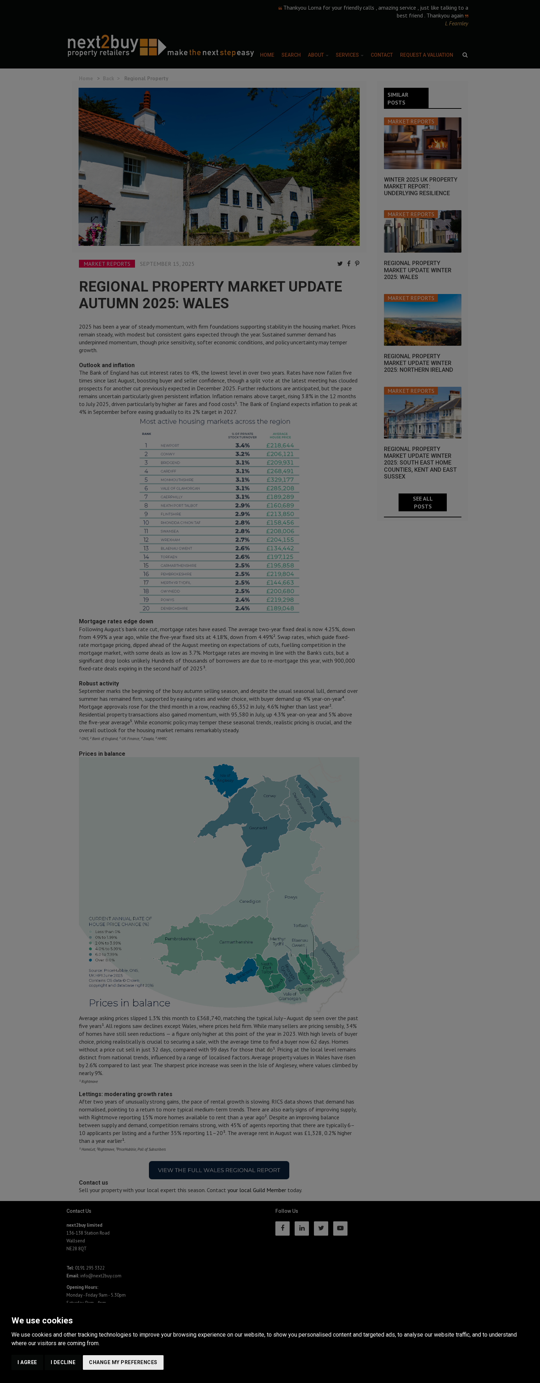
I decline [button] (63, 1362)
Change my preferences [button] (123, 1362)
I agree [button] (27, 1362)
